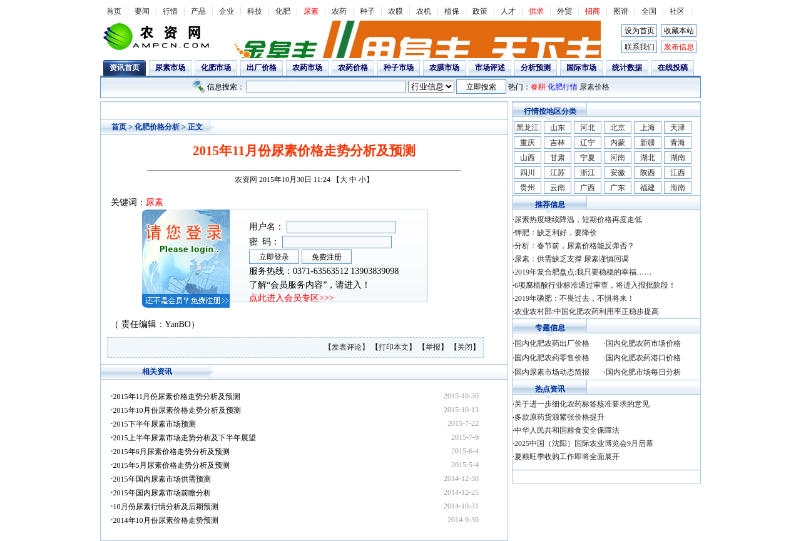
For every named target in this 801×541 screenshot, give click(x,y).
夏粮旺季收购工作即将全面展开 (567, 456)
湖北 (647, 157)
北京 (617, 127)
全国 (648, 11)
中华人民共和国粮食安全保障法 (567, 430)
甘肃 (557, 157)
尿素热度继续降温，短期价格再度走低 (578, 219)
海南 (677, 187)
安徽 (617, 172)
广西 (587, 187)
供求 (536, 11)
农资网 (246, 179)
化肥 (282, 11)
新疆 (647, 142)
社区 (677, 11)
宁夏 (587, 157)
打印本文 (394, 347)
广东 (617, 187)
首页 (113, 11)
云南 (557, 187)
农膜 (395, 11)
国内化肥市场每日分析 (643, 372)
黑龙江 (527, 127)
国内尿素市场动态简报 (551, 372)
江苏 (557, 172)
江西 (677, 172)
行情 (170, 11)
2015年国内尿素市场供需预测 (162, 479)
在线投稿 (673, 67)
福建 (647, 187)
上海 (647, 127)
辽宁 (587, 142)
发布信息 (679, 47)
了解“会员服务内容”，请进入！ (309, 285)
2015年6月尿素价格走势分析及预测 (171, 451)
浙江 (587, 172)
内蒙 (617, 142)
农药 (339, 11)
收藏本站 (679, 30)
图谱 (620, 11)
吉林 (557, 142)
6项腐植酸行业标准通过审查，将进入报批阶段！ (595, 285)
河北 (587, 127)
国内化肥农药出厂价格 (551, 343)
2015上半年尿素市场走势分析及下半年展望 (184, 437)
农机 (423, 11)
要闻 (142, 11)
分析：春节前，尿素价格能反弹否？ (574, 245)
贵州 (527, 187)
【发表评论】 (347, 347)
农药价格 (353, 67)
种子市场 (399, 67)
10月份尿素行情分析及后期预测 (165, 506)
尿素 (311, 11)
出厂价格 (262, 67)
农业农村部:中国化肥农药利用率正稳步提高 (586, 311)
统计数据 (627, 67)
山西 (527, 157)
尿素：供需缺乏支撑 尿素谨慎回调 (571, 259)
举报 (433, 347)
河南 (617, 157)
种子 (367, 11)
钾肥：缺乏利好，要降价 (555, 232)
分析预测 (536, 67)
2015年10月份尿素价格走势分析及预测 (177, 410)
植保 (451, 11)
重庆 (527, 142)
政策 (479, 11)
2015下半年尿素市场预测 (154, 424)
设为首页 (640, 30)
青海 (677, 142)
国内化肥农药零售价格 (551, 357)
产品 (198, 11)
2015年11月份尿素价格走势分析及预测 (177, 396)
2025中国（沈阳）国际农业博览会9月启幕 (583, 443)
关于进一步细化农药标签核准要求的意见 (582, 404)
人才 (508, 11)
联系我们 (640, 47)
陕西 (647, 172)
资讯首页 (125, 67)
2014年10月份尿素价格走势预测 (165, 520)
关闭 (464, 347)
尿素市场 (170, 67)
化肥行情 (563, 87)
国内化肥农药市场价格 (643, 343)
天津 (677, 127)
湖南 (677, 157)
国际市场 (581, 67)
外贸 (564, 11)
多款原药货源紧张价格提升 (559, 417)
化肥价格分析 (157, 127)
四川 (527, 172)
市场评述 (490, 67)
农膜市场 (444, 67)
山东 (557, 127)
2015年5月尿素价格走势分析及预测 (171, 465)
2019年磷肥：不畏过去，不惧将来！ (574, 298)
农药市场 (307, 67)
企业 (226, 11)
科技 (254, 11)
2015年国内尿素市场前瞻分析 (162, 492)
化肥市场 (216, 67)
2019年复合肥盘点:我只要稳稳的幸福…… (582, 272)
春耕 (538, 87)
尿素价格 (594, 87)
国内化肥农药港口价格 (643, 357)
